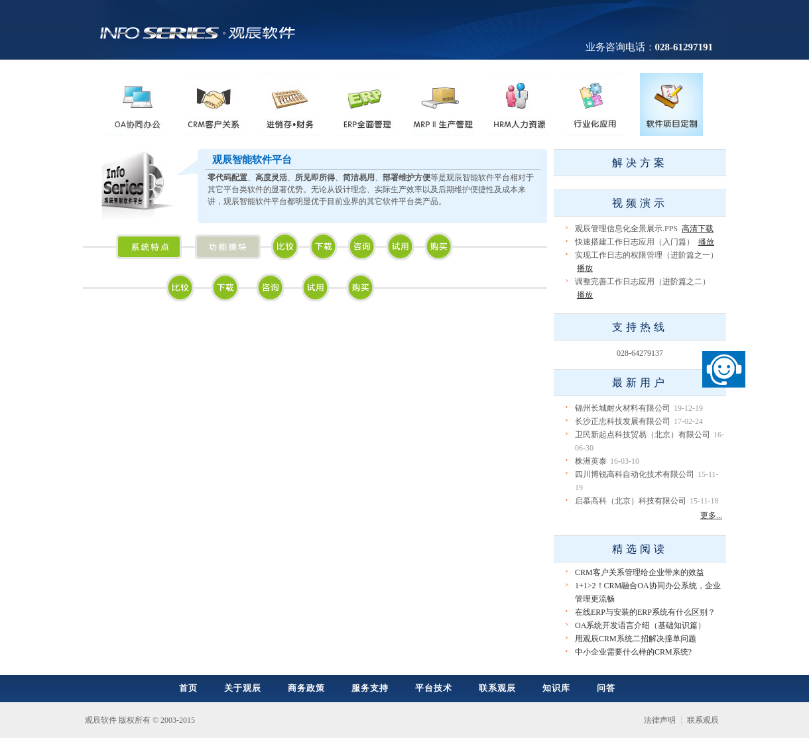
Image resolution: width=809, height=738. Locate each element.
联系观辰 (497, 688)
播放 (706, 241)
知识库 (556, 688)
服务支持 (370, 688)
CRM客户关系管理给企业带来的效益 (639, 572)
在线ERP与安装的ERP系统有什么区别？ (645, 612)
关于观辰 (242, 688)
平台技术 (433, 688)
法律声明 (660, 720)
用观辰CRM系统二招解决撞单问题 (635, 638)
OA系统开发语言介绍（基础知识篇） (640, 625)
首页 (188, 688)
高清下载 (698, 228)
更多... (711, 515)
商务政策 (306, 688)
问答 (606, 688)
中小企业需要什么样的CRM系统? (633, 652)
